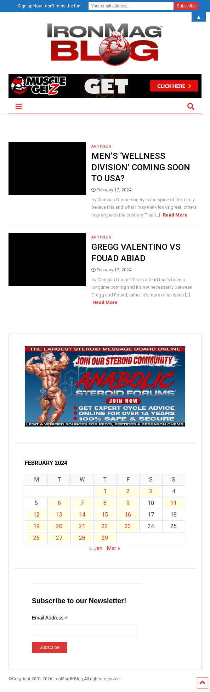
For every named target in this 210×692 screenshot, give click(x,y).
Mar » (113, 548)
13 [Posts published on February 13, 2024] (59, 514)
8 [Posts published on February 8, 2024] (105, 503)
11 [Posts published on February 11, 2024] (173, 503)
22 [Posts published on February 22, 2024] (105, 526)
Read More (175, 215)
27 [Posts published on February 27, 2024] (59, 538)
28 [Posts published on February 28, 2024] (82, 538)
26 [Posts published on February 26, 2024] (36, 538)
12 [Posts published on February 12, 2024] (36, 514)
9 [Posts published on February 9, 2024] (128, 503)
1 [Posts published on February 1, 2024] (105, 491)
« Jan (95, 548)
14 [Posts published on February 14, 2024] (82, 514)
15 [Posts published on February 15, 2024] (105, 514)
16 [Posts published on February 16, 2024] (128, 514)
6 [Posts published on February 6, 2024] (59, 503)
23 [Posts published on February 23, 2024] (128, 526)
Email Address (50, 619)
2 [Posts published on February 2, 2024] (128, 491)
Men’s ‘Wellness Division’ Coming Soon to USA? (140, 167)
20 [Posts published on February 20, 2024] (59, 526)
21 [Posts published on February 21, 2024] (82, 526)
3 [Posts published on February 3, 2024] (150, 491)
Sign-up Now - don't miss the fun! (49, 6)
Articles (101, 146)
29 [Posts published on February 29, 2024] (105, 538)
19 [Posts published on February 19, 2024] (36, 526)
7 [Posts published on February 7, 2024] (82, 503)
